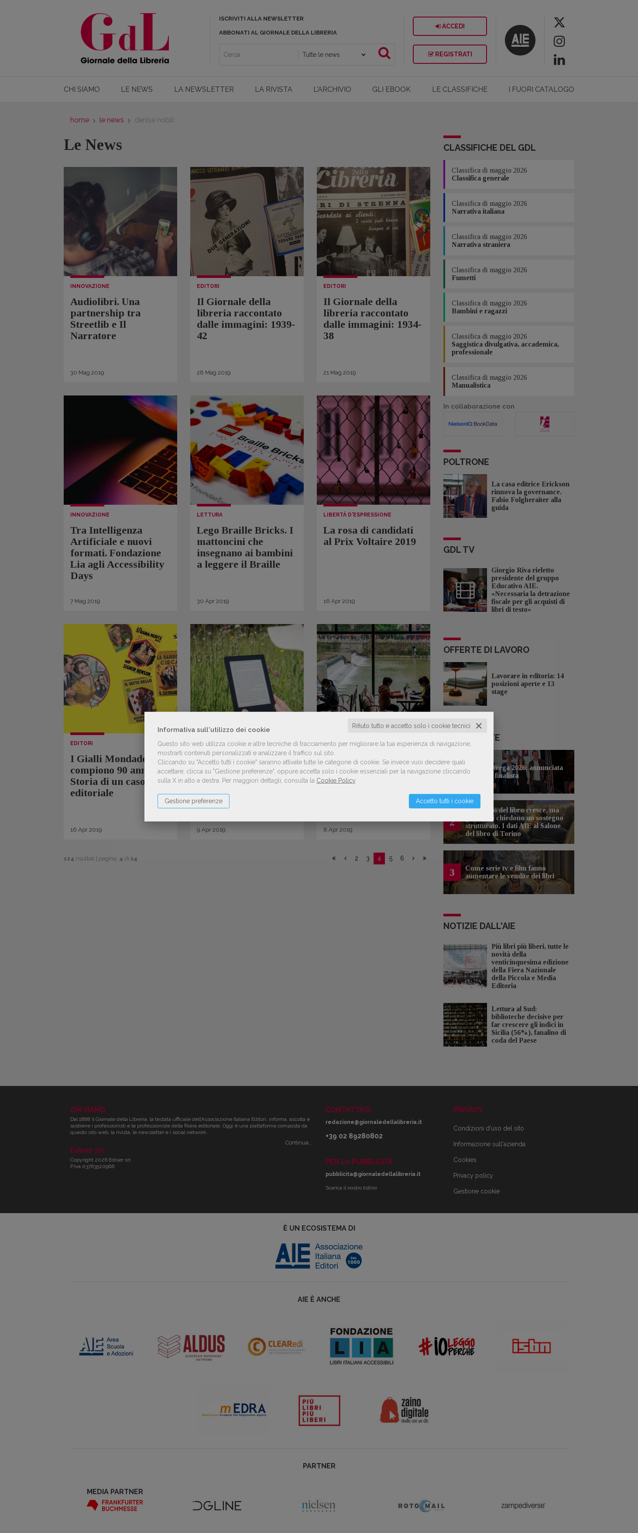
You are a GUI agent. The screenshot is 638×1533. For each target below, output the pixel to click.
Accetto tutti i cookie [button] (444, 800)
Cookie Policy (335, 780)
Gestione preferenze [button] (194, 800)
